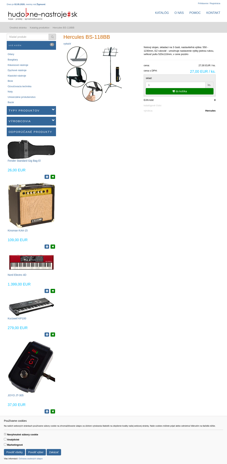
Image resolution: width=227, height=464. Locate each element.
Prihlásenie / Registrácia (209, 3)
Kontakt (213, 12)
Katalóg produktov (39, 27)
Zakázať (54, 452)
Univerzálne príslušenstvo (22, 97)
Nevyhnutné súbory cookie (22, 434)
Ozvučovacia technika (19, 86)
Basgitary (13, 59)
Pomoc (195, 12)
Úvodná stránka (18, 27)
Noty (10, 91)
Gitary (11, 54)
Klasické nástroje (17, 75)
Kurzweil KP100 (17, 318)
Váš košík (31, 44)
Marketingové (15, 444)
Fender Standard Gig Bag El (24, 160)
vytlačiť (67, 43)
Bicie (10, 81)
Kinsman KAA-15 (18, 230)
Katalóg (162, 12)
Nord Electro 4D (17, 274)
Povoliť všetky (14, 452)
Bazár (11, 102)
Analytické (13, 439)
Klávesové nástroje (18, 65)
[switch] (5, 434)
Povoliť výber (36, 452)
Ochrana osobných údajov (31, 458)
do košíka (179, 91)
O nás (179, 12)
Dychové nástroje (17, 70)
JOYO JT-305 (16, 395)
